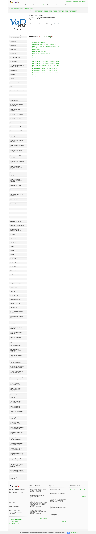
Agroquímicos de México (28, 8)
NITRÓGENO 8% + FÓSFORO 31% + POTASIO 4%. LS (44, 70)
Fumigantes (13, 49)
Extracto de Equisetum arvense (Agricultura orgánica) (16, 396)
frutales (21, 8)
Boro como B (14, 287)
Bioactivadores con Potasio (17, 114)
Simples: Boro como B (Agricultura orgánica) (16, 438)
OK (68, 532)
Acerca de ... (12, 502)
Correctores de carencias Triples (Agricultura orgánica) (17, 471)
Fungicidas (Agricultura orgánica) (16, 333)
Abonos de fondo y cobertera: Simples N (16, 230)
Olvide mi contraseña (77, 1)
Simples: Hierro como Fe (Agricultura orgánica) (16, 449)
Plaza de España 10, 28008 (16, 519)
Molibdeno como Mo (15, 303)
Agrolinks (64, 4)
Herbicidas (13, 45)
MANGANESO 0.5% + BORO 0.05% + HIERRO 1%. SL (44, 55)
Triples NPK (13, 238)
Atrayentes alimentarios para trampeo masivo (17, 66)
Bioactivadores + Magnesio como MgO (17, 141)
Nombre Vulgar (61, 11)
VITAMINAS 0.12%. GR (37, 79)
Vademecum (27, 4)
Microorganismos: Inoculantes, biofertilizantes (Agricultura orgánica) (17, 344)
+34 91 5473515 (13, 521)
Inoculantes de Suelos (16, 82)
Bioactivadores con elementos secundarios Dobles (16, 167)
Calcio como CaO (15, 279)
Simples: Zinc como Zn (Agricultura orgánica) (16, 459)
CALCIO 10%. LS (36, 49)
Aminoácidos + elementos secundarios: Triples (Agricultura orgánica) (17, 372)
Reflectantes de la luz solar (17, 213)
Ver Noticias (44, 518)
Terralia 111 (72, 489)
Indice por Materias (38, 11)
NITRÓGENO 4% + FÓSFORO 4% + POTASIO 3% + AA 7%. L (46, 61)
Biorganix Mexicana (53, 497)
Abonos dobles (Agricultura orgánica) (17, 412)
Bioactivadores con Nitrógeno (15, 110)
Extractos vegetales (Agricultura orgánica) (16, 407)
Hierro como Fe (14, 295)
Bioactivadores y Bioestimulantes (14, 99)
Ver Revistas (83, 496)
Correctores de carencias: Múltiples (17, 322)
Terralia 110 (82, 489)
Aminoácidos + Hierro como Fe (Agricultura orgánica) (17, 367)
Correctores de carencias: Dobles (17, 312)
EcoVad (35, 4)
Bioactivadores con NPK (16, 130)
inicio (12, 8)
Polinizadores (14, 70)
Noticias (49, 4)
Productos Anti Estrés (16, 185)
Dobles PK (13, 266)
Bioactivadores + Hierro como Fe (16, 151)
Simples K (13, 254)
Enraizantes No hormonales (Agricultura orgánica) (17, 378)
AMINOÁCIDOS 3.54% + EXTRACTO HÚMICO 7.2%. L (44, 44)
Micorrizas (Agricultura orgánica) (16, 338)
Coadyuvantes (14, 61)
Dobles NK (13, 234)
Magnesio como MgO (16, 283)
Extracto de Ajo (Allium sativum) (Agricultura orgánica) (16, 389)
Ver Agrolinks (63, 521)
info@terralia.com (14, 523)
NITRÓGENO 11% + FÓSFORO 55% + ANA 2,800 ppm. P (45, 74)
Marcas (50, 11)
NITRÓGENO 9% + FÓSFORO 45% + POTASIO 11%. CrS (45, 72)
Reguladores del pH (15, 209)
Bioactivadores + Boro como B (17, 146)
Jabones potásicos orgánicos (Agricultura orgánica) (16, 350)
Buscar (56, 24)
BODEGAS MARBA (53, 514)
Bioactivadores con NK (16, 122)
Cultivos (55, 11)
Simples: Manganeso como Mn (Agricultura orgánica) (17, 454)
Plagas (67, 11)
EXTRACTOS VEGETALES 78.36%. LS (41, 53)
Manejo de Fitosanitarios (15, 497)
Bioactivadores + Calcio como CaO (16, 135)
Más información (74, 532)
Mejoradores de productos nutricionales (17, 195)
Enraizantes (16, 8)
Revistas (56, 4)
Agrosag (51, 506)
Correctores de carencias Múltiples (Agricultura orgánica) (17, 477)
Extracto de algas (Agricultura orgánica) (16, 384)
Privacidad (12, 500)
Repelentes (13, 53)
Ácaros (12, 78)
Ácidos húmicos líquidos (16, 221)
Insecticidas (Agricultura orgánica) (16, 328)
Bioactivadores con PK (16, 126)
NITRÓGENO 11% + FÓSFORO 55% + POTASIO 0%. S (44, 76)
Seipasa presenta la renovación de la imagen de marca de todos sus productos (38, 490)
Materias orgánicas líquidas (17, 225)
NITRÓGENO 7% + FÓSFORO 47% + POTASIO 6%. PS (44, 68)
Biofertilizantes (14, 95)
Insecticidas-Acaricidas (16, 37)
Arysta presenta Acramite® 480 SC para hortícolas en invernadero (37, 496)
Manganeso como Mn (16, 299)
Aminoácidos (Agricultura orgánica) (17, 356)
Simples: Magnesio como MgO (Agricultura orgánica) (17, 433)
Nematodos (13, 74)
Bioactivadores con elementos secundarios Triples (16, 174)
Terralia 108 (82, 491)
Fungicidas (13, 41)
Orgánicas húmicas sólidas (17, 217)
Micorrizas (13, 86)
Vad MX (42, 4)
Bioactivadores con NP (16, 118)
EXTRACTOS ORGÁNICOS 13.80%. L (40, 51)
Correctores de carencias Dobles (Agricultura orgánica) (17, 465)
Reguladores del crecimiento (17, 90)
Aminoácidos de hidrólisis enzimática (17, 105)
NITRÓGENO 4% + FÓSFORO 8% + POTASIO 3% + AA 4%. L (46, 63)
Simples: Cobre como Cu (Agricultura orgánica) (17, 444)
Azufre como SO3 (15, 275)
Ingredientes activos (73, 11)
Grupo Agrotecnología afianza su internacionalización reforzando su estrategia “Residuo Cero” (38, 511)
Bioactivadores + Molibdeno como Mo (17, 156)
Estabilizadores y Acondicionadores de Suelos (17, 204)
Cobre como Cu (14, 291)
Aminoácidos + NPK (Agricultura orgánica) (16, 361)
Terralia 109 (72, 491)
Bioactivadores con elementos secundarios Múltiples (16, 180)
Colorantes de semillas (16, 57)
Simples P (13, 250)
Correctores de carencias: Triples (17, 317)
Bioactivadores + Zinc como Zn (17, 162)
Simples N (13, 246)
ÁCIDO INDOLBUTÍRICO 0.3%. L (39, 42)
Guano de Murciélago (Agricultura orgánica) (16, 402)
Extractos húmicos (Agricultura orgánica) (16, 423)
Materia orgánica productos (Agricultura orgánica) (17, 428)
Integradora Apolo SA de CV (55, 489)
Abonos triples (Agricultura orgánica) (17, 417)
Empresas (46, 11)
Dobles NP (13, 258)
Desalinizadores (14, 199)
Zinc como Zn (14, 307)
